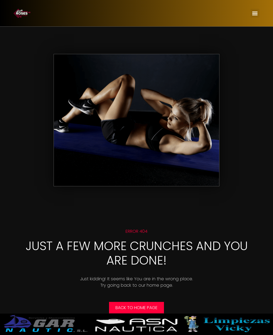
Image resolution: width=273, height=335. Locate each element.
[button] (255, 13)
